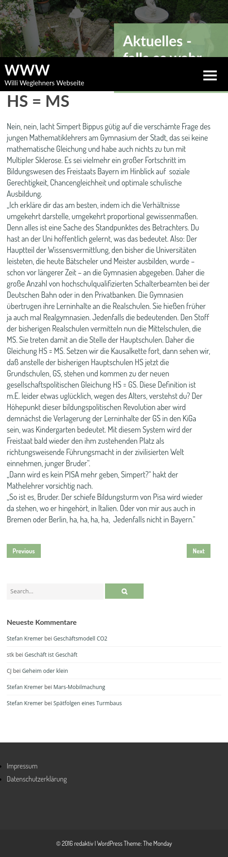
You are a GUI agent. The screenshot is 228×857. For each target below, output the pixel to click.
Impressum (22, 765)
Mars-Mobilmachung (79, 687)
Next (199, 551)
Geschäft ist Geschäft (51, 654)
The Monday (157, 843)
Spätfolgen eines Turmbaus (87, 703)
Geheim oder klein (45, 671)
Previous (24, 551)
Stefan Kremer (25, 638)
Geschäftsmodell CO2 (80, 638)
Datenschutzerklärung (37, 778)
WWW (27, 70)
